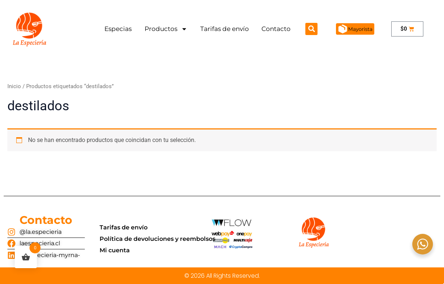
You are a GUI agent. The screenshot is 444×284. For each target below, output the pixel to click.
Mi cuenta (115, 250)
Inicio (14, 86)
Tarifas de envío (224, 28)
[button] (311, 29)
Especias (118, 28)
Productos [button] (166, 29)
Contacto (276, 28)
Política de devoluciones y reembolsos (157, 238)
